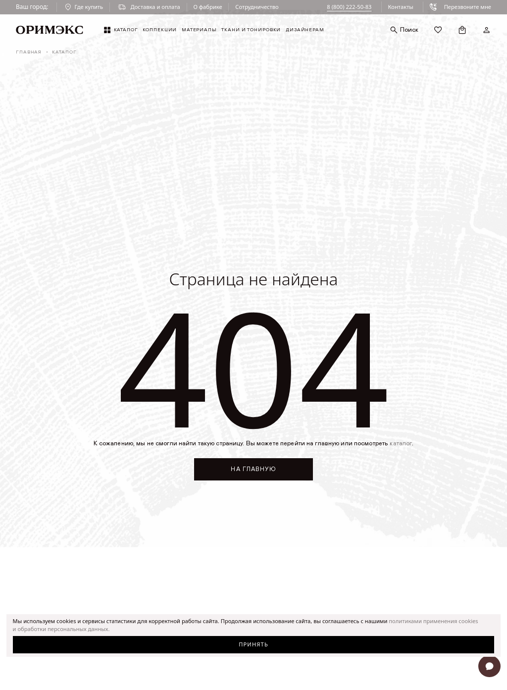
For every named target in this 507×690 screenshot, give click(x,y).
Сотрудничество (257, 6)
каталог (401, 443)
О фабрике (207, 6)
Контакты (400, 6)
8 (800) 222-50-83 (349, 6)
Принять (253, 644)
